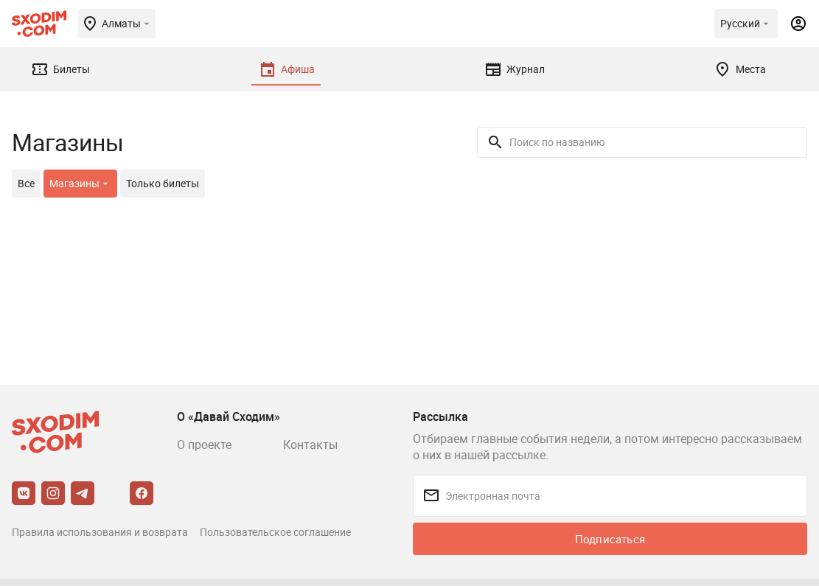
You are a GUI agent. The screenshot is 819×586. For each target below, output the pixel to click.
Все (26, 183)
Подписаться (610, 538)
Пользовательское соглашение (275, 532)
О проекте (204, 444)
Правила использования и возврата (100, 532)
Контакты (310, 444)
